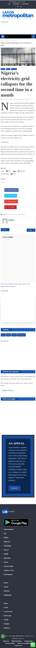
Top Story (14, 69)
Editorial (7, 541)
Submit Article (7, 390)
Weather (7, 624)
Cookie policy (28, 641)
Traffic (6, 620)
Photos (6, 583)
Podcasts (7, 591)
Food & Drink (8, 566)
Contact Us (18, 645)
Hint (8, 335)
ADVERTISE (16, 4)
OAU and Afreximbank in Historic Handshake (6, 230)
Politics (6, 537)
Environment (8, 574)
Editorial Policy (17, 641)
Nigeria (3, 69)
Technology (7, 546)
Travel (6, 562)
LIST (9, 4)
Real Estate (7, 615)
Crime (6, 607)
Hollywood (21, 335)
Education (7, 558)
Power (8, 69)
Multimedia (8, 595)
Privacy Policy (10, 643)
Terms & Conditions (24, 643)
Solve (14, 335)
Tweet (2, 171)
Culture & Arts (9, 570)
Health (6, 554)
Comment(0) (21, 99)
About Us (6, 641)
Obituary (7, 628)
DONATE (14, 488)
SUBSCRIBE (25, 4)
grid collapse (17, 214)
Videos (6, 587)
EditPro (14, 99)
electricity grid (10, 214)
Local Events (8, 611)
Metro (6, 603)
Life (5, 533)
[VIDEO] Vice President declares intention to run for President (31, 230)
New (3, 335)
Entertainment (8, 529)
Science (6, 550)
